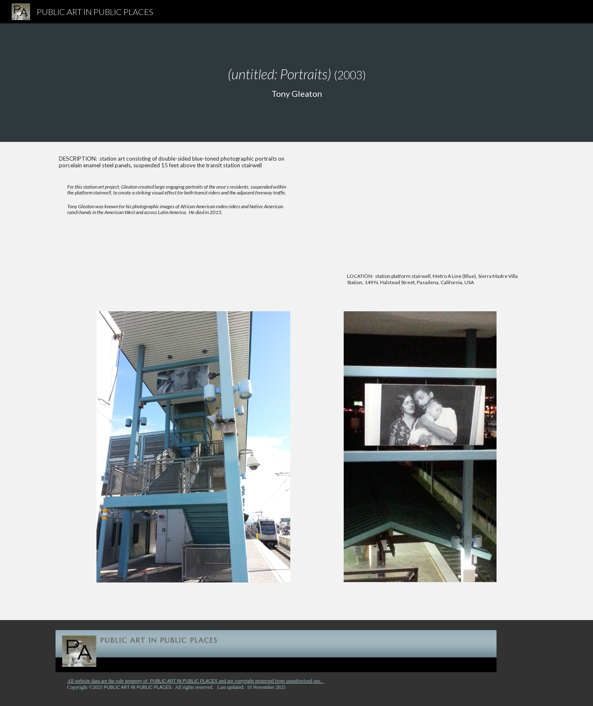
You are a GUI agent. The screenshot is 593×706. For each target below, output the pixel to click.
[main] (296, 82)
